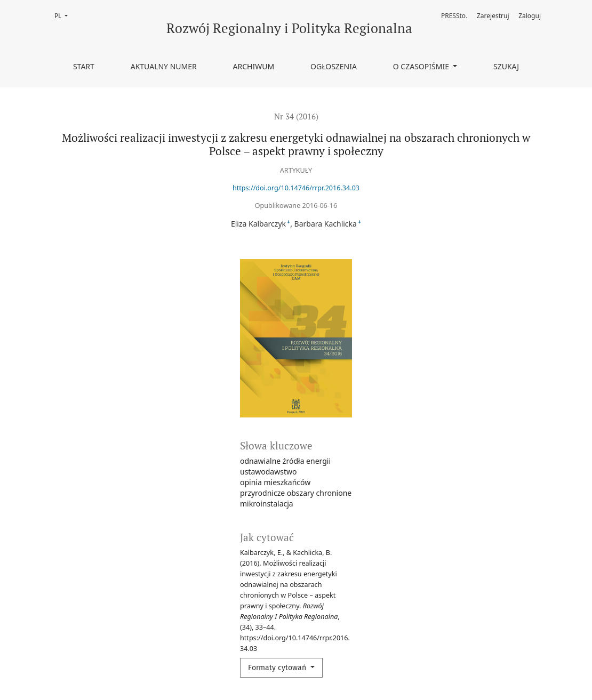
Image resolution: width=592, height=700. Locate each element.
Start (83, 66)
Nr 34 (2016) (296, 116)
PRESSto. (454, 15)
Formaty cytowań (278, 667)
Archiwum (254, 66)
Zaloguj (529, 15)
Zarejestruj (493, 15)
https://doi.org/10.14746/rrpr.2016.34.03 (296, 187)
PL (64, 15)
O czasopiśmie (422, 66)
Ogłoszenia (333, 66)
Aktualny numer (164, 66)
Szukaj (506, 66)
